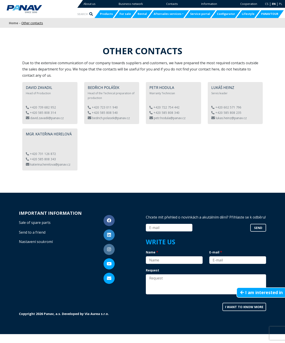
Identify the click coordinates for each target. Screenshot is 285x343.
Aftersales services (167, 14)
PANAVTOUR (269, 14)
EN (274, 4)
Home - (15, 23)
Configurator (226, 14)
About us (89, 4)
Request (152, 270)
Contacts (172, 4)
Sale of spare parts (35, 222)
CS (267, 4)
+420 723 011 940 (103, 107)
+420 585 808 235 (226, 112)
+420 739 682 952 (41, 107)
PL (280, 4)
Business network (131, 4)
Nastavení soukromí (36, 241)
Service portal (200, 14)
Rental (142, 14)
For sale (125, 14)
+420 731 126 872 (41, 154)
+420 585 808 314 (41, 112)
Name (150, 252)
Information (209, 4)
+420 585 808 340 (164, 112)
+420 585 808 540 (103, 112)
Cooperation (248, 4)
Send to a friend (32, 232)
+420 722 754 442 (164, 107)
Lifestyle (248, 14)
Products (106, 14)
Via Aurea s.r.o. (97, 314)
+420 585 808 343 (41, 159)
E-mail (214, 252)
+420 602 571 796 (226, 107)
